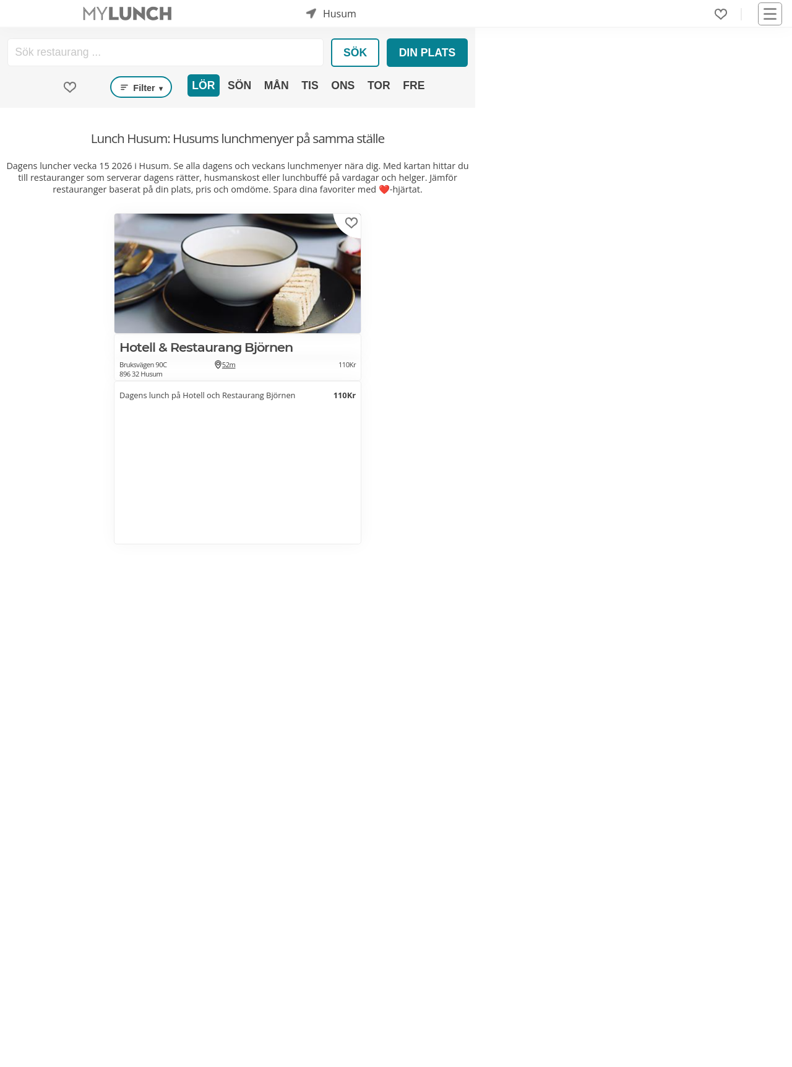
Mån (276, 85)
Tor (379, 85)
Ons (343, 85)
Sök (355, 52)
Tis (309, 85)
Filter (141, 87)
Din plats (427, 52)
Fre (413, 85)
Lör (203, 85)
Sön (239, 85)
